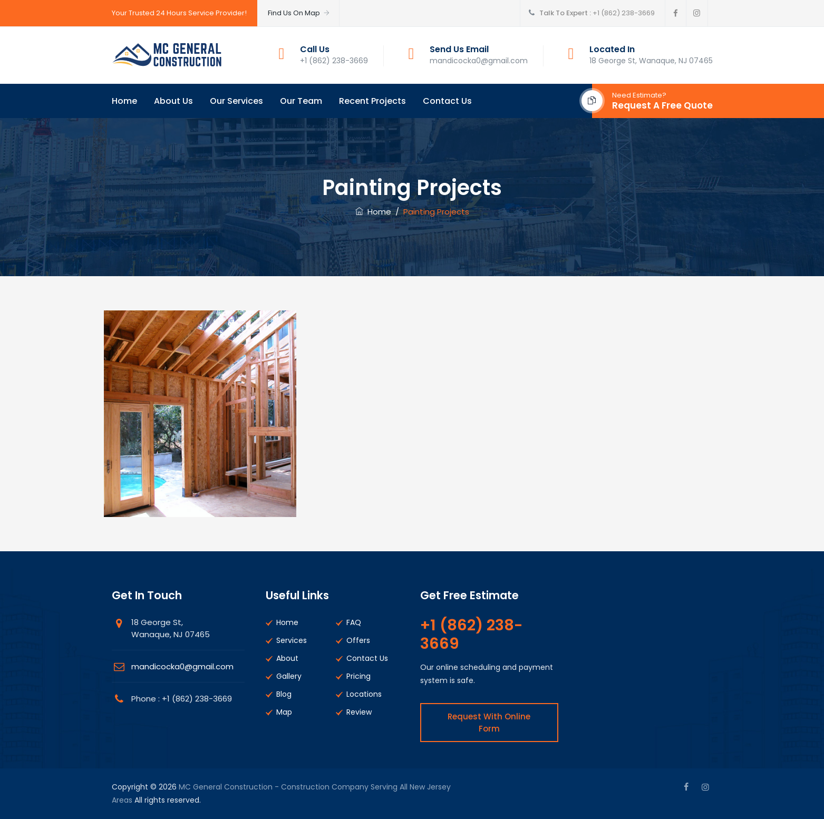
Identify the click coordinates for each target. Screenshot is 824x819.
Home (124, 101)
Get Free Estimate (469, 595)
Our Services (236, 101)
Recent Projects (372, 101)
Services (291, 640)
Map (284, 712)
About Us (173, 101)
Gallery (289, 676)
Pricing (358, 676)
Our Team (301, 101)
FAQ (353, 622)
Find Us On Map (299, 13)
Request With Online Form (489, 722)
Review (359, 712)
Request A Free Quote (662, 105)
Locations (364, 694)
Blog (284, 694)
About (287, 658)
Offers (358, 640)
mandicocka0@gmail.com (182, 666)
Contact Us (447, 101)
